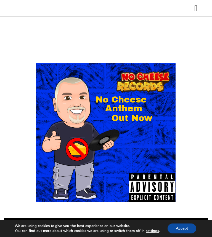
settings (152, 230)
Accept (182, 228)
